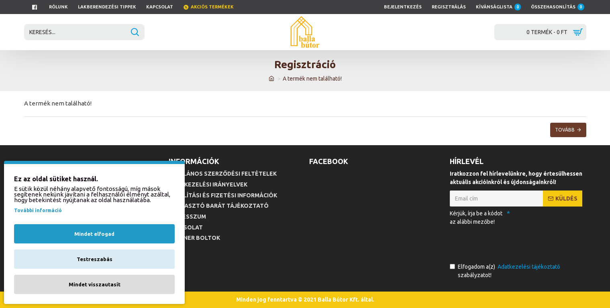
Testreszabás (94, 259)
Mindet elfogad (94, 234)
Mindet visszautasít (94, 284)
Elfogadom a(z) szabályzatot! (505, 270)
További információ (38, 210)
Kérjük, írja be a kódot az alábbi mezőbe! (476, 217)
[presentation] (506, 242)
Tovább (565, 129)
